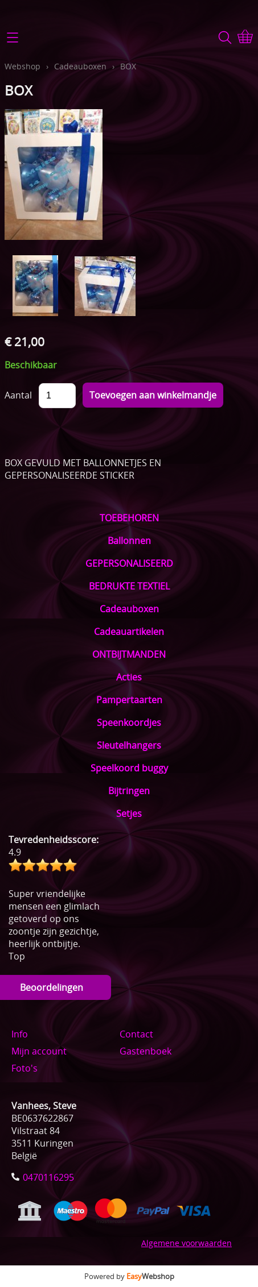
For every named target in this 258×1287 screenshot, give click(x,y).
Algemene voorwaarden (186, 1243)
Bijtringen (129, 790)
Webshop (22, 66)
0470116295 (48, 1177)
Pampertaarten (129, 700)
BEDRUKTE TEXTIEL (129, 586)
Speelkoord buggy (129, 768)
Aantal (18, 395)
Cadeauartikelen (129, 631)
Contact (136, 1034)
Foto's (24, 1068)
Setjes (129, 813)
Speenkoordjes (129, 722)
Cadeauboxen (129, 609)
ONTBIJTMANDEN (129, 654)
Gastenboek (145, 1051)
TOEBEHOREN (129, 518)
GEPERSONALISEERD (129, 563)
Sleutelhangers (129, 745)
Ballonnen (129, 540)
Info (19, 1034)
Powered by (129, 1276)
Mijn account (39, 1051)
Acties (129, 677)
